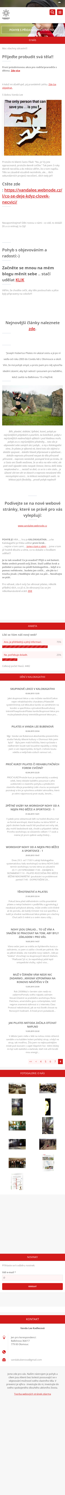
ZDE (30, 591)
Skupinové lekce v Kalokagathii (32, 689)
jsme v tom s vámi (36, 546)
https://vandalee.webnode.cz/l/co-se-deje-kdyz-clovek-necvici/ (32, 196)
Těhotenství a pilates (32, 891)
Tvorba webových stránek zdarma (32, 1394)
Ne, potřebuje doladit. (16, 654)
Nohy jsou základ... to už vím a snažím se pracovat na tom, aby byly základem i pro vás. (32, 933)
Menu (60, 12)
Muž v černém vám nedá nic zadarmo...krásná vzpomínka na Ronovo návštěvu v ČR (32, 978)
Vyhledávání (52, 12)
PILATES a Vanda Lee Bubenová (33, 726)
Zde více (15, 70)
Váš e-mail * (9, 1272)
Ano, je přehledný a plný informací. (23, 642)
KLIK (20, 279)
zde (32, 328)
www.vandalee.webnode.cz (32, 525)
